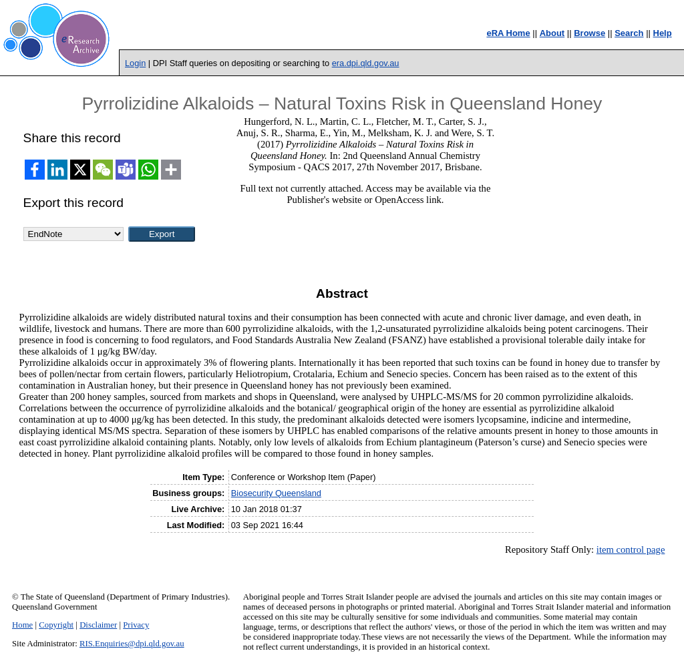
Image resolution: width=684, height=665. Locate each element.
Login (135, 63)
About (552, 33)
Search (629, 33)
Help (662, 33)
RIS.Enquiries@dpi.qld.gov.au (131, 643)
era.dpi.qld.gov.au (365, 63)
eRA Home (508, 33)
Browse (589, 33)
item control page (630, 549)
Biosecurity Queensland (276, 493)
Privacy (136, 625)
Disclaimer (98, 625)
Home (22, 625)
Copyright (56, 625)
